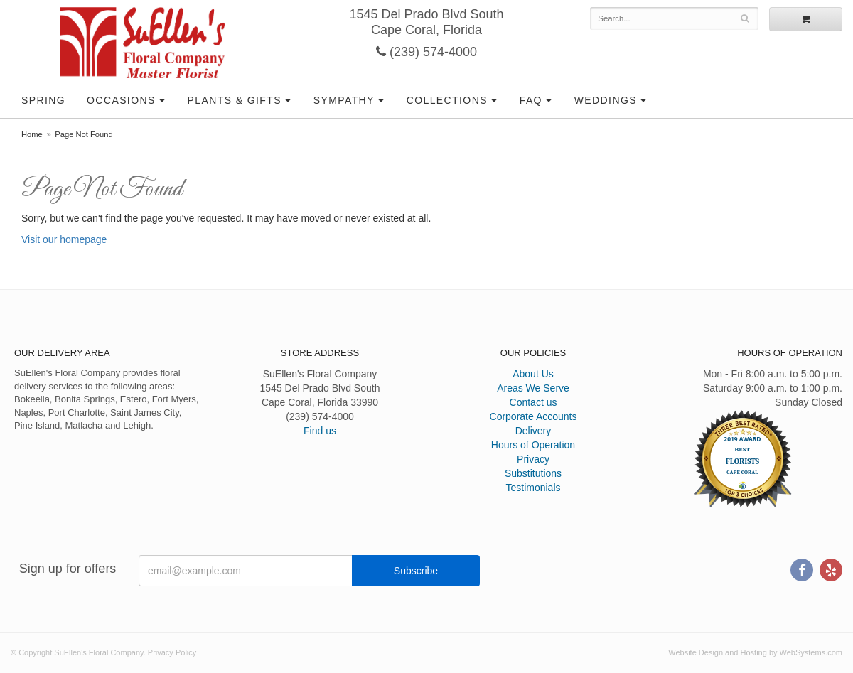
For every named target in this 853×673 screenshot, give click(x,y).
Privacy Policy (172, 652)
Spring (43, 100)
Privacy (533, 459)
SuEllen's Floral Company (142, 42)
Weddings (605, 100)
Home (32, 134)
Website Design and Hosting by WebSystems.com (755, 652)
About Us (533, 373)
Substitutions (533, 473)
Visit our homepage (64, 239)
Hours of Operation (533, 445)
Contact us (533, 402)
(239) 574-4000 (426, 52)
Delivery (533, 430)
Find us (320, 430)
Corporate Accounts (533, 416)
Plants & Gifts (234, 100)
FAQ (531, 100)
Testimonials (532, 487)
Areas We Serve (533, 388)
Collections (447, 100)
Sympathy (344, 100)
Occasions (121, 100)
